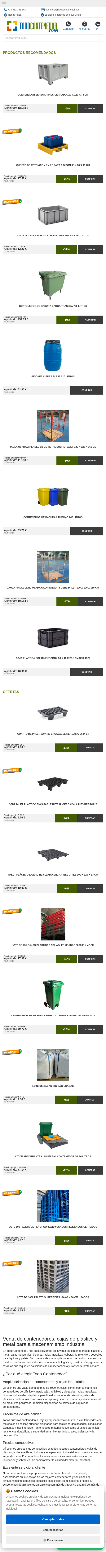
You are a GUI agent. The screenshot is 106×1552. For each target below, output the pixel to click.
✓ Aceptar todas (53, 1519)
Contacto (68, 25)
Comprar (90, 108)
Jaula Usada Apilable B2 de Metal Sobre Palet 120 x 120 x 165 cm (53, 447)
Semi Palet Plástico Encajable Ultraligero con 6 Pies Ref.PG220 (53, 804)
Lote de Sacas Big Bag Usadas (53, 1086)
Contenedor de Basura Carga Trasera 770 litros (53, 306)
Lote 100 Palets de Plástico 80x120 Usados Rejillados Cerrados (53, 1227)
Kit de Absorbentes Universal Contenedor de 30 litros (53, 1156)
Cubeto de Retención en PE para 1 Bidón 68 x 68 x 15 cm (53, 165)
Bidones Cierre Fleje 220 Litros (52, 376)
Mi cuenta (84, 25)
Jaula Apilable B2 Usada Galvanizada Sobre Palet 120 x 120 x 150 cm (53, 587)
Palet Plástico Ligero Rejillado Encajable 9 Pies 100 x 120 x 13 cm (53, 874)
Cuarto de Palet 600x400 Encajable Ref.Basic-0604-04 (53, 734)
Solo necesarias (53, 1529)
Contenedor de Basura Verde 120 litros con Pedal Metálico (53, 1015)
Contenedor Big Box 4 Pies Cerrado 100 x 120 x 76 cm (53, 94)
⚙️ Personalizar (53, 1540)
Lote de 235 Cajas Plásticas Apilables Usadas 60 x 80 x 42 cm (53, 945)
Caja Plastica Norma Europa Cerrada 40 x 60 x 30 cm (53, 235)
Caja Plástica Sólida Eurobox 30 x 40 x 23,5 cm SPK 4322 (53, 658)
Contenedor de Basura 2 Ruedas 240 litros (53, 517)
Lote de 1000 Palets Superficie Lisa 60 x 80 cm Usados (53, 1297)
